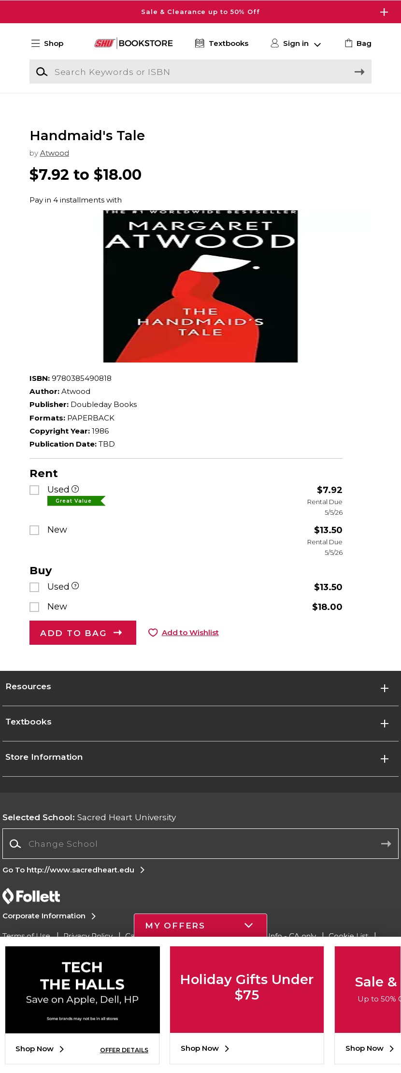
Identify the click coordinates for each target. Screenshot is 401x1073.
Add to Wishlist (190, 645)
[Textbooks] (220, 43)
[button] (51, 43)
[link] (357, 43)
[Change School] (200, 856)
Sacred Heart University (89, 829)
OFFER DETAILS (124, 1050)
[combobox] (200, 856)
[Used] (75, 502)
